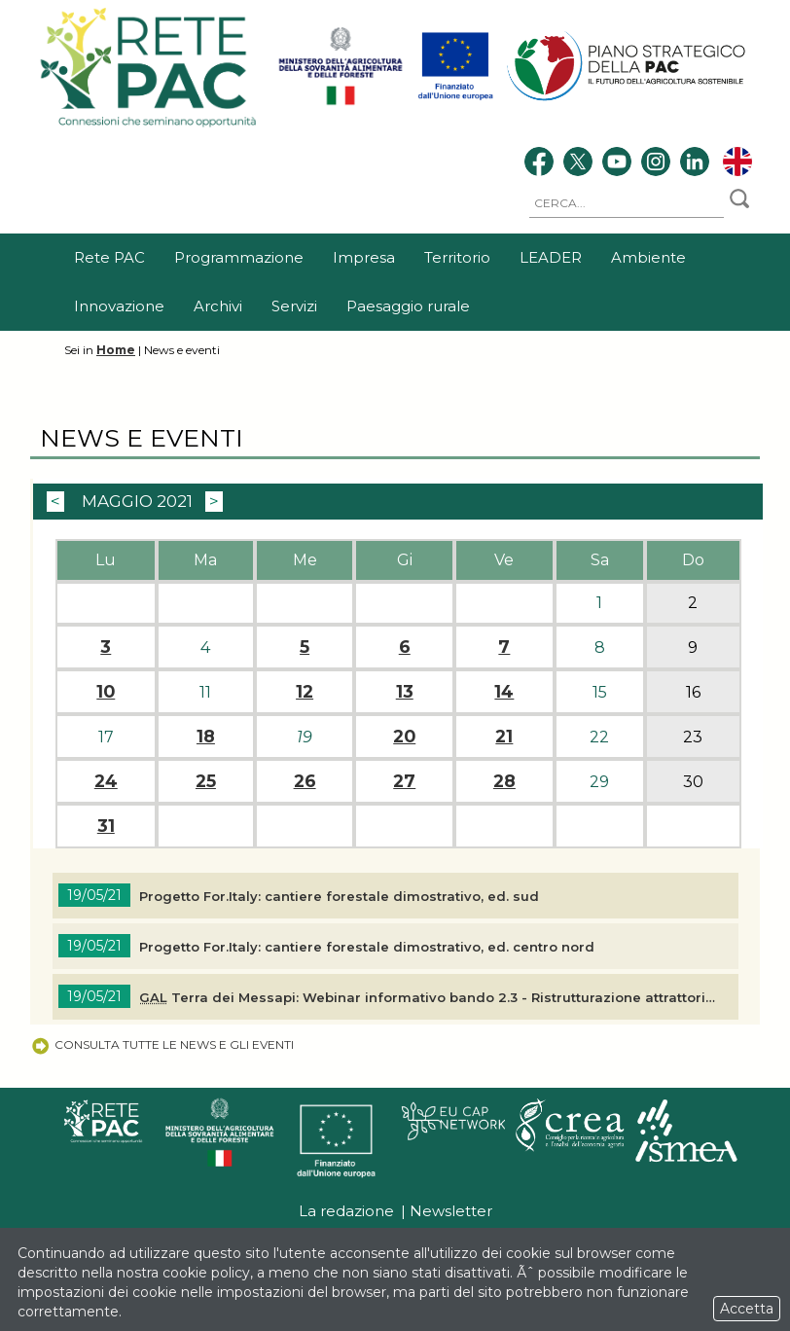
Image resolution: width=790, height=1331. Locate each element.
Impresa (364, 257)
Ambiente (648, 257)
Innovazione (119, 306)
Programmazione (239, 257)
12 (304, 692)
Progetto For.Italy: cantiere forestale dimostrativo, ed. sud (339, 896)
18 (206, 736)
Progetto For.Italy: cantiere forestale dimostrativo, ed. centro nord (366, 946)
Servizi (294, 306)
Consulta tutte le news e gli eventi (162, 1044)
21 (504, 736)
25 (206, 781)
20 (404, 736)
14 (504, 692)
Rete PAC (109, 257)
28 (504, 781)
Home (115, 349)
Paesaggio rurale (408, 306)
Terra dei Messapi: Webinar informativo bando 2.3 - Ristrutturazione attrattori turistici (429, 997)
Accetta (746, 1308)
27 (404, 781)
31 (106, 826)
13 (404, 692)
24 (106, 781)
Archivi (218, 306)
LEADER (551, 257)
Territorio (457, 257)
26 (305, 781)
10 (105, 692)
